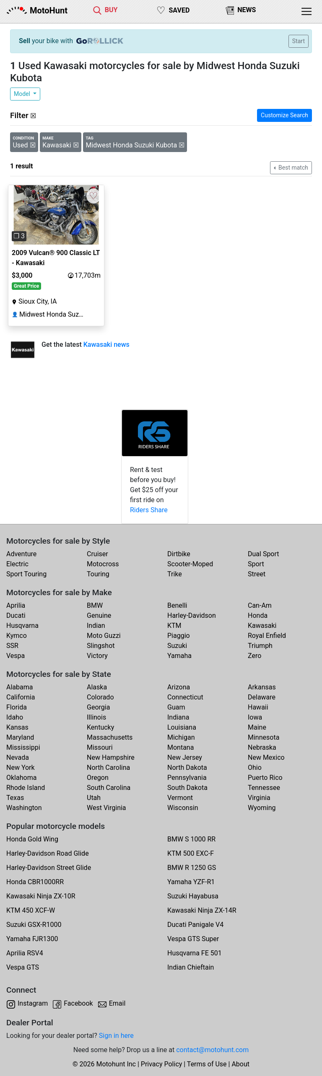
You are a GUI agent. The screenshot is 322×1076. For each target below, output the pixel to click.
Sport (256, 564)
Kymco (16, 636)
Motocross (103, 564)
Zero (254, 656)
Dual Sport (263, 554)
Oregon (98, 778)
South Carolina (108, 788)
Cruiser (97, 554)
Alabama (19, 687)
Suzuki (177, 646)
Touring (98, 574)
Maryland (20, 737)
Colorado (100, 697)
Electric (17, 564)
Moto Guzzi (104, 636)
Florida (16, 707)
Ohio (255, 768)
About (240, 1064)
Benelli (177, 605)
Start (298, 41)
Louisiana (181, 727)
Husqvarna (22, 626)
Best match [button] (292, 167)
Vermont (180, 798)
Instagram (33, 1003)
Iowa (255, 717)
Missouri (100, 747)
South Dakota (187, 788)
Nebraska (262, 747)
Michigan (181, 737)
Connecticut (185, 697)
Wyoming (262, 808)
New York (20, 768)
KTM (174, 626)
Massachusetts (109, 737)
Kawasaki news (106, 344)
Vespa (15, 656)
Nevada (17, 757)
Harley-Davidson (191, 615)
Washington (24, 808)
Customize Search (284, 115)
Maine (257, 727)
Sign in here (116, 1036)
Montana (180, 747)
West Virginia (106, 808)
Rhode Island (25, 788)
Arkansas (262, 687)
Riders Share (149, 510)
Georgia (98, 707)
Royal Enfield (267, 636)
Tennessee (264, 788)
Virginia (259, 798)
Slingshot (101, 646)
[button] (15, 215)
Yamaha (179, 656)
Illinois (96, 717)
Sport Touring (26, 574)
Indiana (178, 717)
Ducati (16, 615)
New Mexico (266, 757)
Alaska (97, 687)
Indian (96, 626)
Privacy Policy (161, 1064)
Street (256, 574)
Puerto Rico (265, 778)
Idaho (14, 717)
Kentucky (100, 727)
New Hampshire (111, 757)
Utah (94, 798)
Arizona (178, 687)
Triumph (260, 646)
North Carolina (108, 768)
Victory (97, 656)
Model (22, 93)
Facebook (78, 1003)
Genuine (99, 615)
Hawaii (258, 707)
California (20, 697)
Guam (176, 707)
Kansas (17, 727)
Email (117, 1003)
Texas (15, 798)
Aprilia (15, 605)
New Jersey (184, 757)
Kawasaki (262, 626)
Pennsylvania (187, 778)
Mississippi (23, 747)
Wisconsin (182, 808)
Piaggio (178, 636)
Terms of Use (207, 1064)
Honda (257, 615)
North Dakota (187, 768)
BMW (95, 605)
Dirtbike (178, 554)
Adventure (21, 554)
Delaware (261, 697)
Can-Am (260, 605)
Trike (174, 574)
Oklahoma (21, 778)
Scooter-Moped (190, 564)
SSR (12, 646)
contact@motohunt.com (212, 1050)
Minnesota (263, 737)
